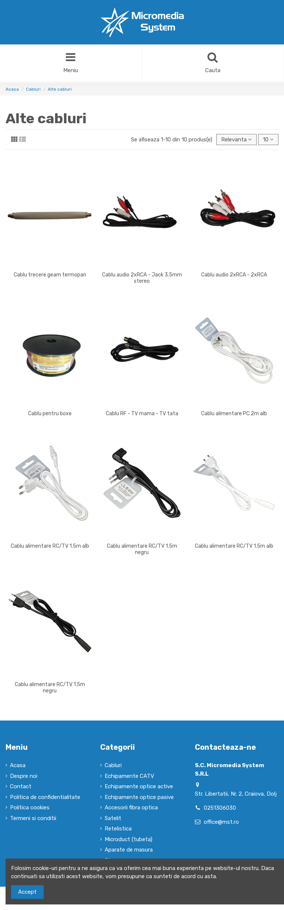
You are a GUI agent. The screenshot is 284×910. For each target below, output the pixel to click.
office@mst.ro (221, 822)
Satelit (113, 818)
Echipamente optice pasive (139, 797)
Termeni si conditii (33, 818)
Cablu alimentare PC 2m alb (234, 413)
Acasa (18, 765)
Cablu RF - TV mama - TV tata (142, 413)
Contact (20, 786)
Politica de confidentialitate (45, 797)
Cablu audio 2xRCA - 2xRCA (234, 275)
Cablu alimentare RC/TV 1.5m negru (142, 549)
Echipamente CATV (129, 776)
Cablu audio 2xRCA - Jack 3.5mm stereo (142, 278)
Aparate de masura (129, 849)
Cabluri (113, 765)
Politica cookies (30, 807)
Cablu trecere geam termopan (50, 275)
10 (268, 139)
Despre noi (23, 776)
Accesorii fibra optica (131, 807)
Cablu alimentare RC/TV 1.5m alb (50, 546)
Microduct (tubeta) (128, 839)
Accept (27, 892)
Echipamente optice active (139, 786)
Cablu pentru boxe (50, 413)
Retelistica (118, 828)
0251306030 (220, 808)
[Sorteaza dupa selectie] (236, 139)
